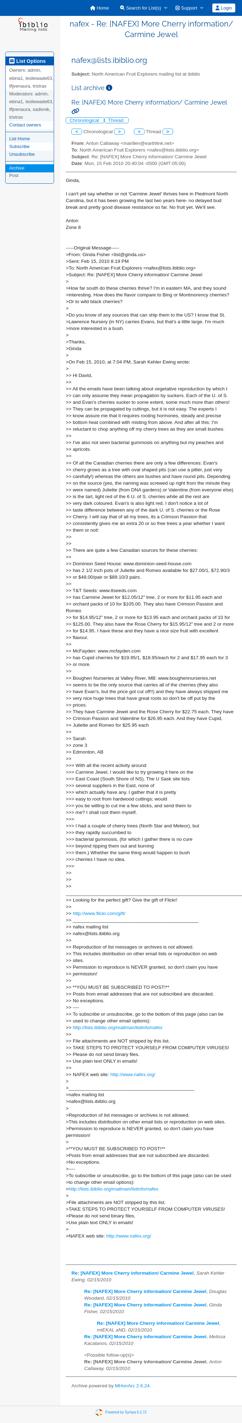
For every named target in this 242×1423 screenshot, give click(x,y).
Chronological (85, 120)
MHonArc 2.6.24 (132, 1385)
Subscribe (19, 146)
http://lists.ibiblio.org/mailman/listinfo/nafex (118, 1027)
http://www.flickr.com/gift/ (99, 913)
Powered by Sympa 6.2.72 (126, 1412)
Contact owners (25, 125)
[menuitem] (99, 8)
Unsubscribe (22, 154)
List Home (19, 138)
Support (186, 8)
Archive (16, 168)
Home (99, 8)
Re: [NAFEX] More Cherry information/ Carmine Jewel (132, 1273)
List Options (27, 61)
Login (224, 8)
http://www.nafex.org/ (132, 1074)
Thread (116, 120)
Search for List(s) (140, 8)
